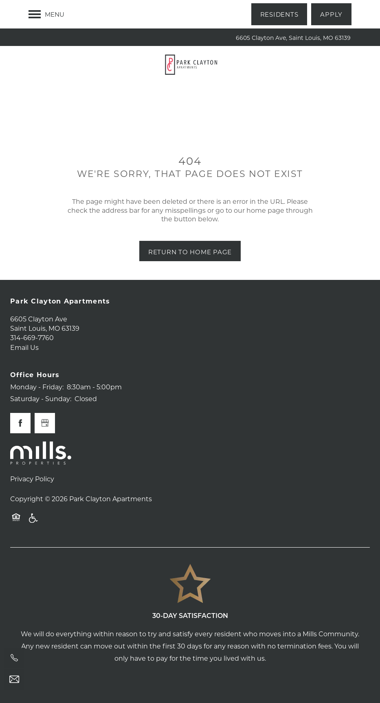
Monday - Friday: (37, 386)
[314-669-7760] (14, 658)
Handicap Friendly (34, 522)
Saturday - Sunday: (40, 398)
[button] (279, 14)
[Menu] (46, 14)
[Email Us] (14, 679)
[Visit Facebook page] (20, 423)
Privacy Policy (32, 478)
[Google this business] (45, 423)
